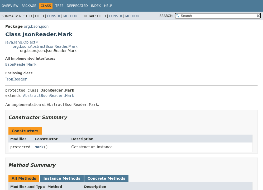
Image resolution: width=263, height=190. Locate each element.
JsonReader (16, 79)
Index (96, 6)
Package (29, 6)
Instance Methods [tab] (61, 178)
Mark (39, 147)
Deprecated (77, 6)
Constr (53, 16)
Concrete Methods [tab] (107, 178)
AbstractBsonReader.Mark (48, 95)
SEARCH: (167, 16)
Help (108, 6)
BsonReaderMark (20, 64)
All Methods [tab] (24, 178)
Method (70, 16)
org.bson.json (36, 26)
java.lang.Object (20, 42)
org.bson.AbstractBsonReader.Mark (45, 46)
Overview (10, 6)
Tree (59, 6)
